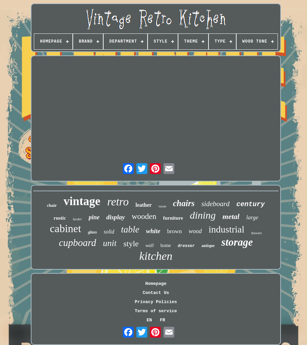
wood (195, 231)
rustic (59, 218)
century (250, 204)
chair (52, 205)
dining (203, 215)
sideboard (215, 204)
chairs (184, 203)
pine (94, 217)
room (162, 206)
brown (174, 231)
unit (109, 243)
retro (118, 202)
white (153, 231)
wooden (144, 216)
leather (143, 205)
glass (92, 232)
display (115, 217)
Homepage (155, 283)
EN (149, 320)
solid (109, 232)
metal (230, 216)
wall (150, 245)
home (165, 245)
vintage (82, 201)
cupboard (77, 242)
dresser (186, 246)
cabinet (65, 228)
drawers (256, 233)
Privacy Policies (156, 301)
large (252, 217)
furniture (173, 218)
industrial (226, 229)
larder (77, 219)
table (130, 229)
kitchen (155, 256)
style (130, 243)
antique (208, 245)
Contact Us (155, 292)
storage (237, 242)
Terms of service (156, 311)
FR (162, 320)
